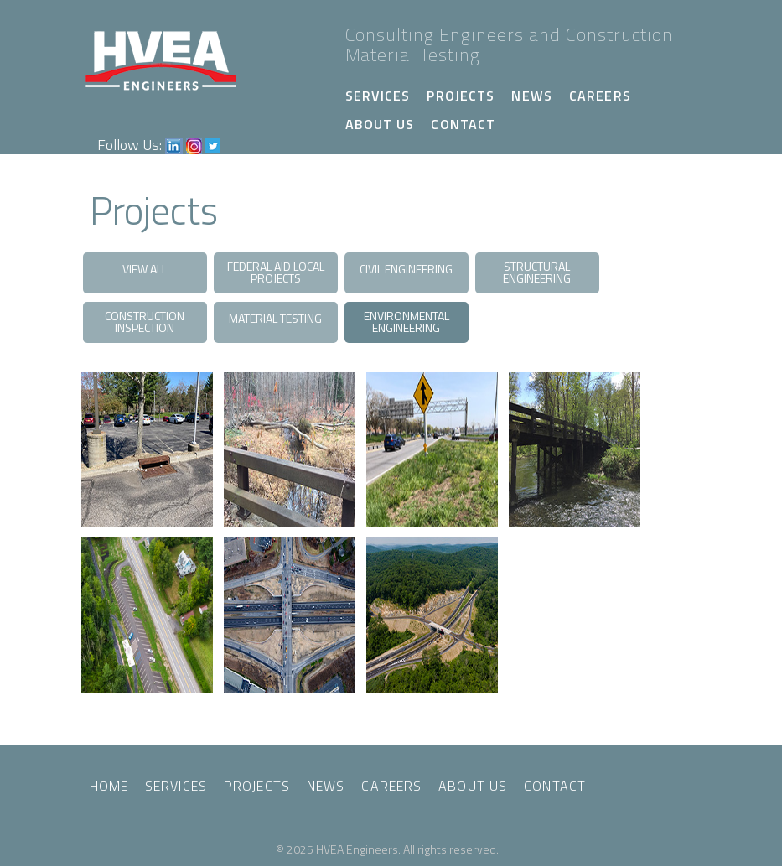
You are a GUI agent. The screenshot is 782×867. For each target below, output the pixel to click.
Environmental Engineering (406, 321)
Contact (463, 124)
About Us (380, 124)
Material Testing (275, 318)
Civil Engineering (406, 269)
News (531, 96)
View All (144, 269)
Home (109, 786)
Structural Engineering (537, 272)
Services (378, 96)
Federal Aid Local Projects (275, 272)
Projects (461, 96)
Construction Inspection (144, 321)
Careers (600, 96)
